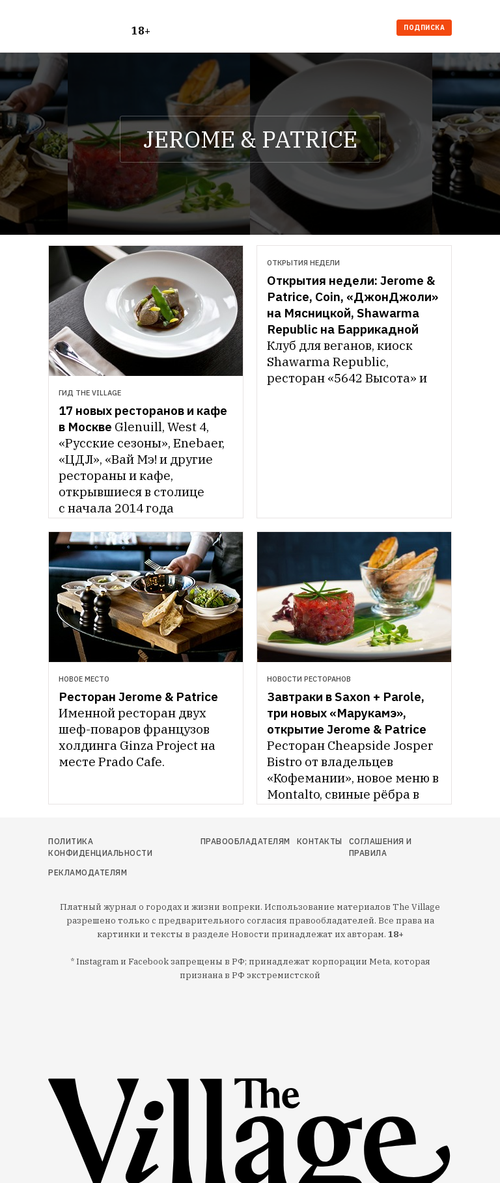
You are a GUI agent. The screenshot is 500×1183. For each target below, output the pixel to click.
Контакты (319, 841)
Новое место (84, 679)
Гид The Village (90, 392)
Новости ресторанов (309, 679)
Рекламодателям (87, 872)
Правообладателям (245, 841)
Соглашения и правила (380, 847)
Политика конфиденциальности (100, 847)
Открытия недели (303, 262)
